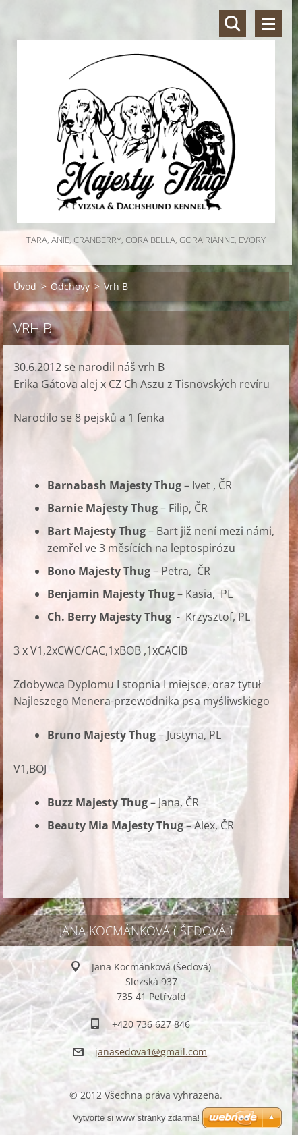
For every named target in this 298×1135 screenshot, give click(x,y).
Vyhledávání (232, 23)
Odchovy (70, 286)
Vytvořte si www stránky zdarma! (136, 1118)
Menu (268, 23)
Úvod (24, 286)
